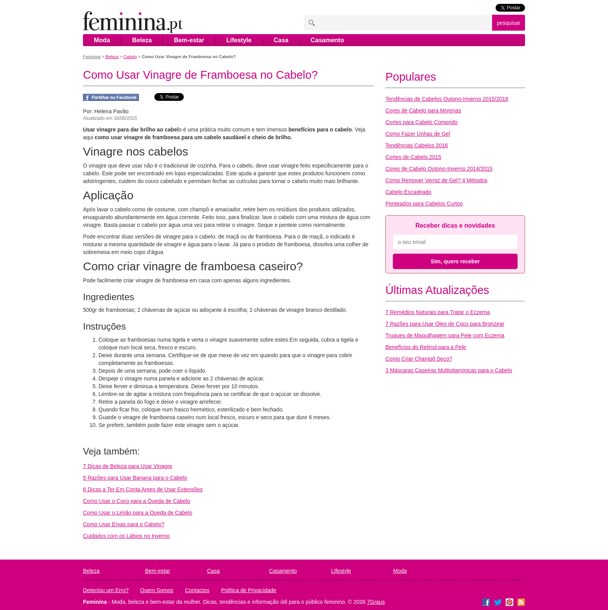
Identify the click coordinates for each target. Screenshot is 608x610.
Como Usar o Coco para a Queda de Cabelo (136, 501)
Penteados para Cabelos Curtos (424, 203)
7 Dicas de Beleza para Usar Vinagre (127, 466)
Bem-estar (189, 40)
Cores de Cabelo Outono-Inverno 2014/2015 (438, 169)
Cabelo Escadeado (408, 192)
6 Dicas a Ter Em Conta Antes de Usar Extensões (143, 489)
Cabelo (130, 56)
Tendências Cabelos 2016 (416, 145)
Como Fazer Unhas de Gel (417, 134)
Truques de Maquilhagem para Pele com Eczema (444, 335)
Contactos (197, 590)
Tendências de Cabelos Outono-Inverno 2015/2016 (446, 99)
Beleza (142, 40)
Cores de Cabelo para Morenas (423, 110)
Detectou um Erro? (106, 590)
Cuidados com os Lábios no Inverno (126, 536)
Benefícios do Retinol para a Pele (425, 347)
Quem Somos (157, 590)
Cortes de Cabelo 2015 (413, 157)
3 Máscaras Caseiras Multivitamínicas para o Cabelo (448, 370)
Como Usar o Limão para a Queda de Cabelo (137, 513)
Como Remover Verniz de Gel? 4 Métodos (436, 180)
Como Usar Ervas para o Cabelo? (123, 524)
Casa (281, 40)
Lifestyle (239, 40)
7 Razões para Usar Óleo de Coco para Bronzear (444, 324)
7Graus (376, 602)
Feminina (91, 56)
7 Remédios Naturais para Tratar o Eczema (437, 312)
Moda (102, 40)
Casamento (327, 40)
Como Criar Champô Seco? (418, 359)
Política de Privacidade (248, 590)
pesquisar (508, 23)
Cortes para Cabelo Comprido (421, 122)
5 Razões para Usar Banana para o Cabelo (135, 478)
